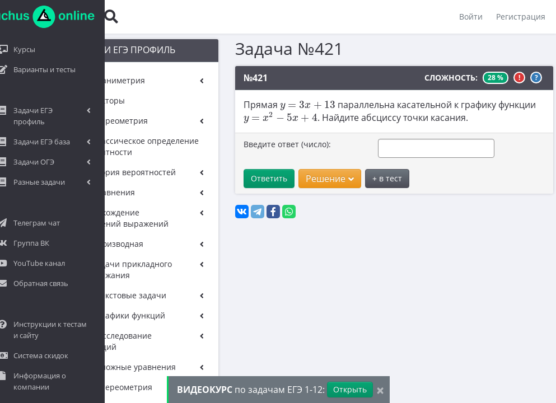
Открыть (350, 389)
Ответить (251, 178)
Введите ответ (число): (270, 144)
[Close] (380, 390)
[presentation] (290, 105)
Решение (312, 178)
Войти (470, 16)
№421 (238, 78)
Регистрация (520, 16)
